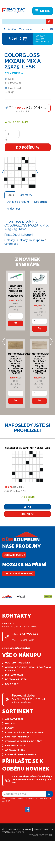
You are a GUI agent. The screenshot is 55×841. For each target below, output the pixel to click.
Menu (42, 10)
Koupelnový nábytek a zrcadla (24, 732)
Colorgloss (11, 243)
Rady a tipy (12, 683)
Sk (46, 29)
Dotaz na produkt (18, 201)
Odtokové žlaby (15, 750)
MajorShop (18, 832)
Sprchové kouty (15, 745)
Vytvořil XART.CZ (40, 835)
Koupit (27, 514)
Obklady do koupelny (30, 240)
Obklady (9, 240)
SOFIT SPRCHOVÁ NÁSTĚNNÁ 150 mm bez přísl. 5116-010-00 (39, 294)
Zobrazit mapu (14, 555)
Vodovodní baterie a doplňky (23, 741)
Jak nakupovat (14, 674)
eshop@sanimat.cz (19, 647)
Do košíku (28, 147)
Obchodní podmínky (17, 662)
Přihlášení (10, 29)
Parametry (25, 195)
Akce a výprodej (14, 718)
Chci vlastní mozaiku (18, 573)
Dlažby (9, 727)
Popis (10, 195)
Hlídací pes (14, 208)
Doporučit (40, 201)
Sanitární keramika (17, 736)
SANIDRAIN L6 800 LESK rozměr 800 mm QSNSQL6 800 (15, 291)
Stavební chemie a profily (20, 754)
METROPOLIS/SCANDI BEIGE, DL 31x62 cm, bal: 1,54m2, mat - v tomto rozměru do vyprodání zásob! (19, 363)
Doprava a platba (16, 679)
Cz (42, 29)
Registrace (26, 29)
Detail (27, 506)
